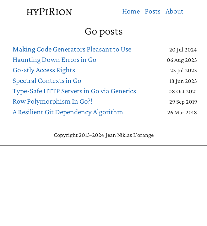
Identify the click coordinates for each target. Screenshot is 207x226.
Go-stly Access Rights (44, 70)
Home (131, 11)
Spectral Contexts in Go (47, 80)
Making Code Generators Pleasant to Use (72, 49)
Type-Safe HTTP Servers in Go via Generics (74, 91)
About (174, 11)
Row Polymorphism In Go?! (52, 101)
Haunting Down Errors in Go (54, 59)
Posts (153, 11)
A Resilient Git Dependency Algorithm (68, 112)
